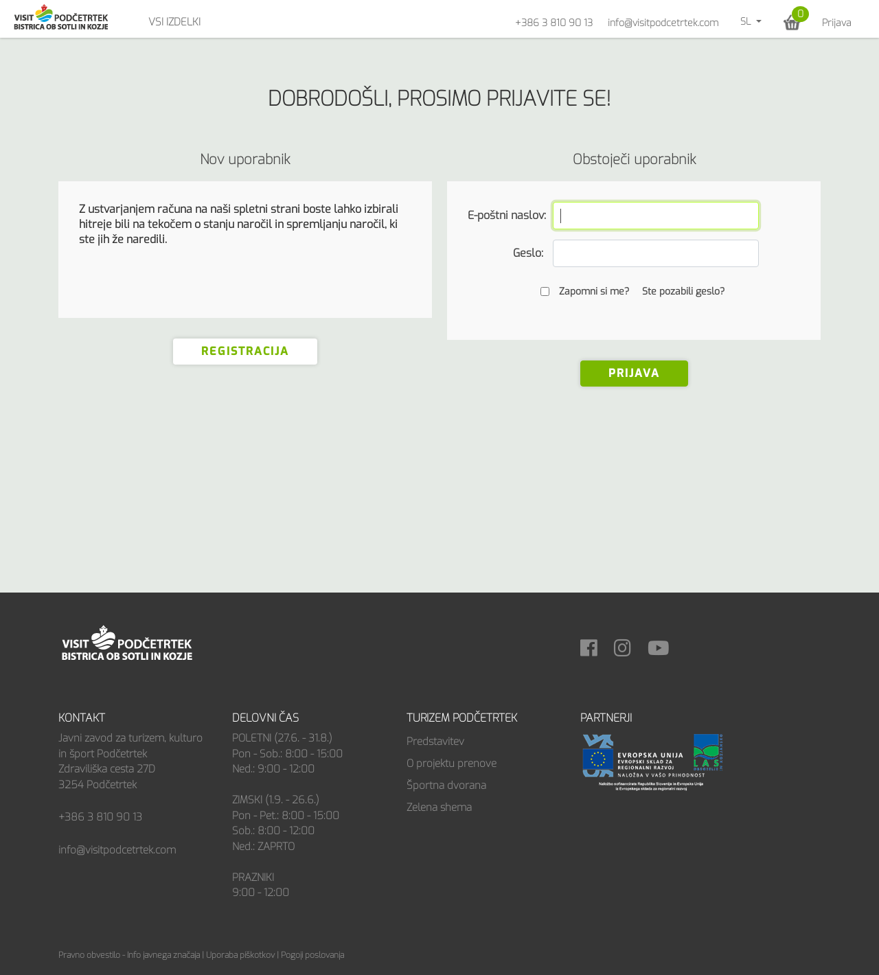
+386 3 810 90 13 (554, 23)
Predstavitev (435, 741)
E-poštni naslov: (505, 215)
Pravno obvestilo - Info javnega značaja (129, 955)
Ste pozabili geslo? (683, 291)
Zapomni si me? (594, 291)
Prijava (837, 23)
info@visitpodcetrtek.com (663, 23)
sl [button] (746, 21)
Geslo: (528, 253)
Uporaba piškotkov (240, 955)
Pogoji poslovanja (312, 955)
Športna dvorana (446, 785)
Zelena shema (439, 807)
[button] (792, 22)
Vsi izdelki (174, 22)
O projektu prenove (451, 763)
